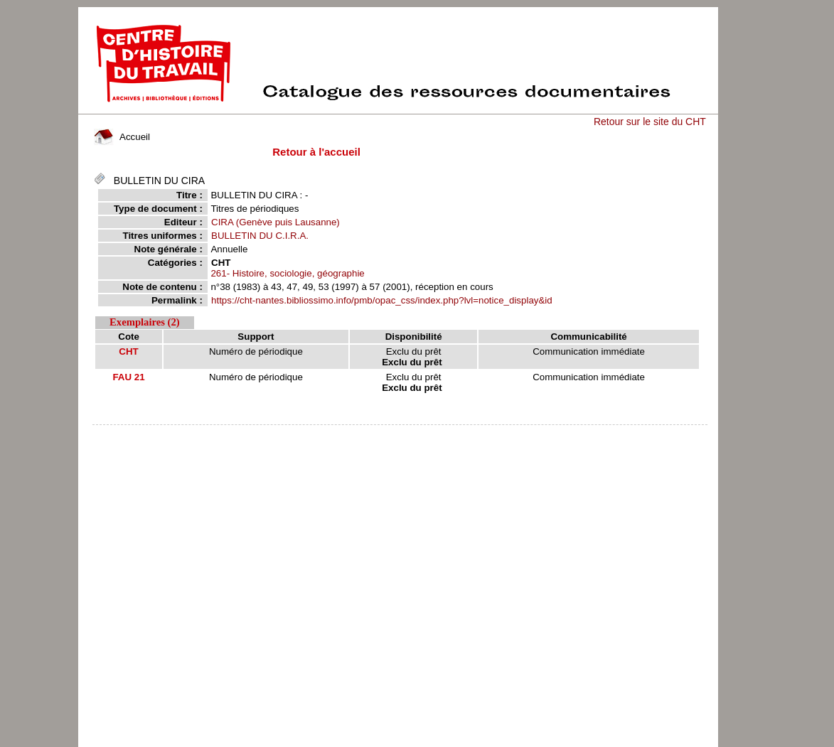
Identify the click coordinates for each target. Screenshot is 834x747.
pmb (399, 434)
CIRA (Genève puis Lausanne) (275, 222)
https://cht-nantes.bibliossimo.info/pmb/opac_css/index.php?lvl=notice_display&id (381, 300)
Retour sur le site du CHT (650, 121)
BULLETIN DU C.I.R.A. (260, 235)
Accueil (121, 136)
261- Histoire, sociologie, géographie (287, 273)
